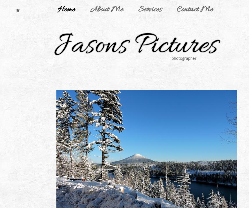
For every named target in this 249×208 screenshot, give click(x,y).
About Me (106, 9)
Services (150, 9)
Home (66, 9)
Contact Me (195, 9)
